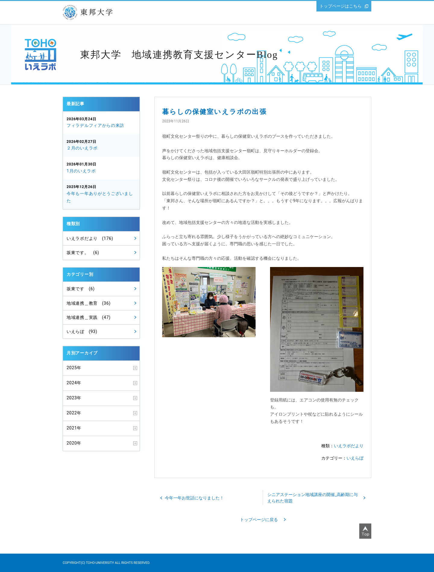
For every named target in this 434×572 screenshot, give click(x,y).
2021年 (74, 428)
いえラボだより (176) (90, 238)
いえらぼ (355, 458)
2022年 (74, 412)
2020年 (74, 443)
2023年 (74, 397)
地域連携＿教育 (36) (89, 303)
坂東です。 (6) (83, 252)
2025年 (74, 367)
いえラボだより (348, 445)
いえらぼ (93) (82, 331)
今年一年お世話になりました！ (194, 497)
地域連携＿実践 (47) (89, 317)
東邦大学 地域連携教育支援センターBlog (179, 54)
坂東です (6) (81, 288)
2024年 (74, 382)
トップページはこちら (340, 6)
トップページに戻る (259, 519)
